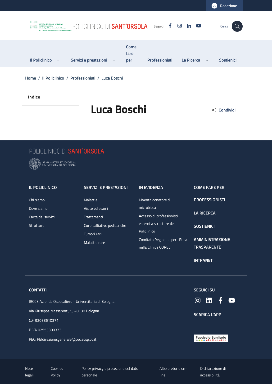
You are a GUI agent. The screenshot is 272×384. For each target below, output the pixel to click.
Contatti (38, 290)
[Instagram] (177, 26)
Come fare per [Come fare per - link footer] (209, 187)
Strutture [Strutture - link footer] (36, 225)
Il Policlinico (53, 78)
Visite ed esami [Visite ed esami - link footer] (96, 208)
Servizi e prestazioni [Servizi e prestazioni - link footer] (106, 187)
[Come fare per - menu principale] (132, 53)
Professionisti (82, 78)
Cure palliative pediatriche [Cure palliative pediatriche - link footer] (105, 225)
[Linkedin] (186, 26)
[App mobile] (197, 324)
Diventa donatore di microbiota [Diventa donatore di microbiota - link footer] (155, 203)
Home (30, 78)
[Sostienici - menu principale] (227, 60)
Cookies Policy (57, 372)
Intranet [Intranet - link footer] (203, 260)
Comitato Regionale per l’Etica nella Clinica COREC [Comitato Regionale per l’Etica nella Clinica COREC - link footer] (163, 243)
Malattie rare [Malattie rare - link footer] (94, 242)
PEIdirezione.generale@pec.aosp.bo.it (66, 339)
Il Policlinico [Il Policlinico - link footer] (43, 187)
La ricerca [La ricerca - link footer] (205, 213)
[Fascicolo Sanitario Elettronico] (211, 338)
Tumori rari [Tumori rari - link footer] (93, 234)
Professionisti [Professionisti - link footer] (209, 199)
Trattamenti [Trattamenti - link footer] (93, 217)
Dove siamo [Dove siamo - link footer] (38, 208)
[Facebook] (167, 26)
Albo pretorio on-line (173, 372)
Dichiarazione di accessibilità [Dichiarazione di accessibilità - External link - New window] (213, 372)
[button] (224, 5)
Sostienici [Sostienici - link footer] (204, 226)
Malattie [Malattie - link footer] (90, 200)
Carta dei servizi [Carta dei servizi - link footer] (42, 217)
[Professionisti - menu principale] (160, 60)
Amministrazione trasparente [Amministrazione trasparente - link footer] (212, 243)
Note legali (29, 372)
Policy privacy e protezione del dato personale (110, 372)
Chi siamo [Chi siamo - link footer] (37, 200)
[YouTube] (196, 26)
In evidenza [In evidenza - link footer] (151, 187)
